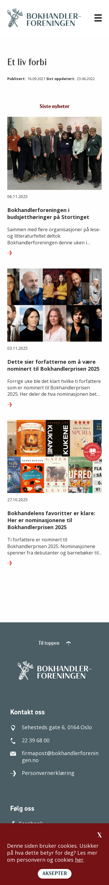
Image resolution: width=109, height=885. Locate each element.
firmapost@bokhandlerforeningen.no (54, 757)
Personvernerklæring (42, 772)
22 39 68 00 (29, 740)
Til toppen (54, 643)
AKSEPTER (54, 874)
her (79, 859)
